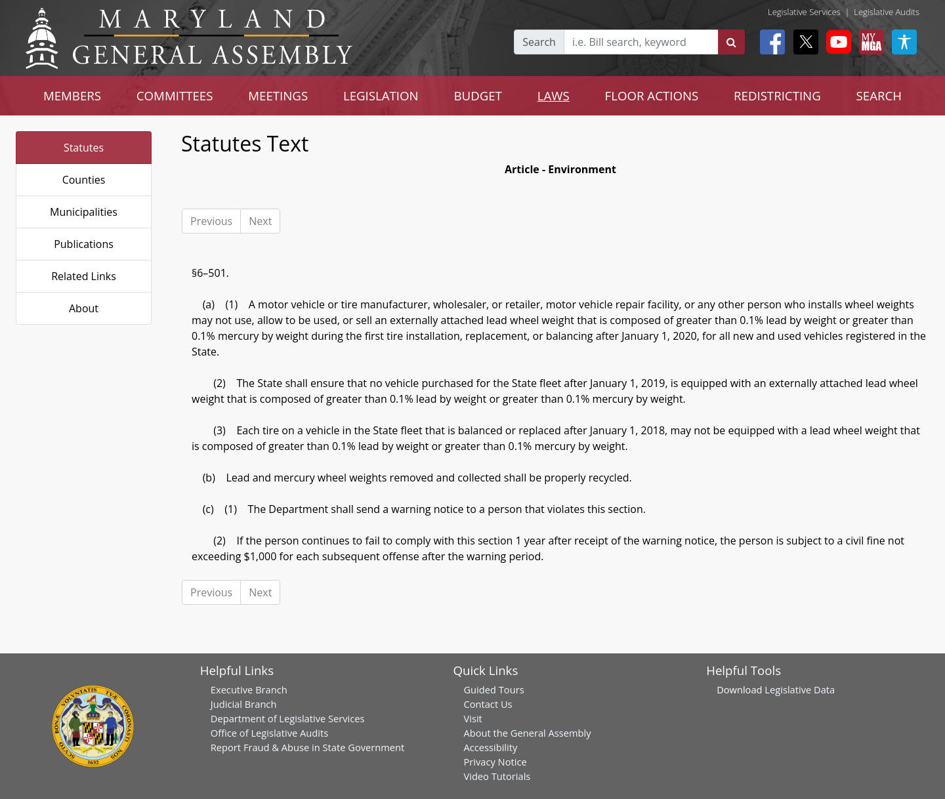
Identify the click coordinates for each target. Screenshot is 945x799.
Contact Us (487, 703)
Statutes (84, 147)
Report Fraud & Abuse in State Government (307, 747)
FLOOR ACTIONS (652, 95)
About (83, 308)
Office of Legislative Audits (269, 732)
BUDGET (478, 95)
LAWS (553, 95)
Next (260, 221)
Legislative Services (804, 12)
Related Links (83, 276)
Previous (211, 221)
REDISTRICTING (777, 95)
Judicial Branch (244, 703)
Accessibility (490, 747)
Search (539, 42)
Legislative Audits (886, 12)
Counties (84, 180)
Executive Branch (249, 689)
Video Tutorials (496, 776)
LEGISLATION (381, 95)
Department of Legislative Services (288, 718)
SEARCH (879, 95)
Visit (472, 718)
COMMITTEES (174, 95)
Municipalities (83, 212)
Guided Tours (493, 689)
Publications (84, 244)
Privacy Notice (494, 761)
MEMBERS (72, 95)
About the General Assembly (527, 732)
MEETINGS (278, 95)
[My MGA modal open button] (869, 42)
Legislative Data (800, 689)
